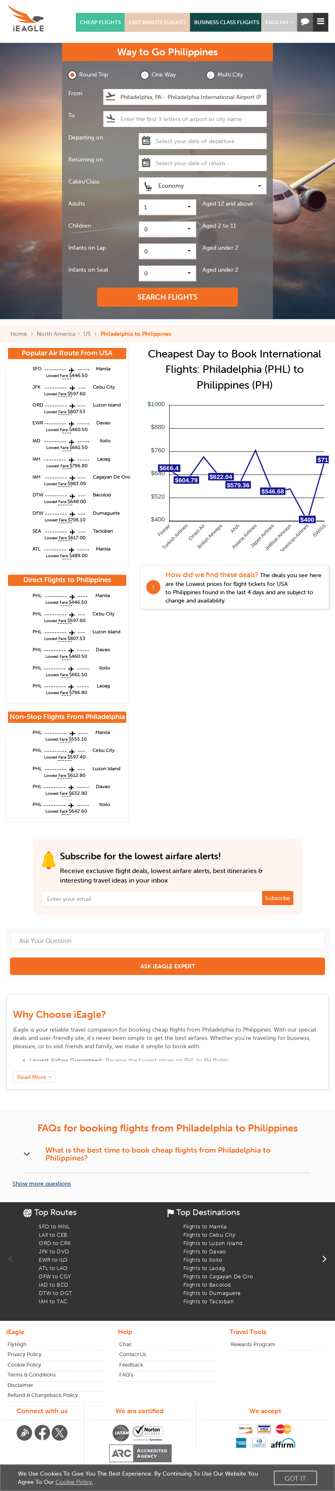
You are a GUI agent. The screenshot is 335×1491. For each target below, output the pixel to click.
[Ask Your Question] (167, 940)
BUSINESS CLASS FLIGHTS (226, 22)
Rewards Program (253, 1344)
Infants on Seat (88, 269)
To (71, 115)
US (87, 333)
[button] (279, 22)
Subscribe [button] (277, 898)
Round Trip (88, 75)
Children (79, 225)
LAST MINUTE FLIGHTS (157, 22)
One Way (158, 75)
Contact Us (132, 1354)
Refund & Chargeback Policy (43, 1395)
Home (21, 333)
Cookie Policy (24, 1364)
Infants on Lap (87, 247)
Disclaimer (20, 1385)
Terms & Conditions (32, 1374)
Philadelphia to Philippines (135, 333)
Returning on (85, 159)
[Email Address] (168, 899)
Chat (125, 1344)
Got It (295, 1478)
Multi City (224, 75)
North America (56, 333)
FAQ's (126, 1374)
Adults (76, 203)
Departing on (85, 137)
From (75, 93)
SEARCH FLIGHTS (168, 297)
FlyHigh (17, 1344)
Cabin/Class (84, 181)
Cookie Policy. (74, 1482)
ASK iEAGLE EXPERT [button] (167, 966)
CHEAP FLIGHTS (100, 22)
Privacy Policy (25, 1354)
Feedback (131, 1364)
